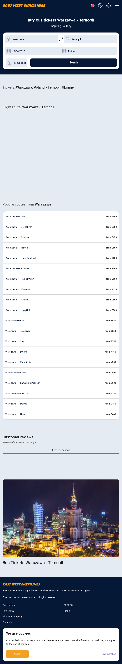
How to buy (8, 610)
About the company (12, 616)
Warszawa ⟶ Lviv (15, 216)
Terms (67, 610)
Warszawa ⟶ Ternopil (17, 247)
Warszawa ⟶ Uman (15, 414)
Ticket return (9, 605)
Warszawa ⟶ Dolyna (16, 403)
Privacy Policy (108, 654)
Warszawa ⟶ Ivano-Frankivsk (21, 258)
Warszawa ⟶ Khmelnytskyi (20, 279)
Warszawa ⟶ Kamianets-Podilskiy (22, 383)
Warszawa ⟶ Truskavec (17, 331)
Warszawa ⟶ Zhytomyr (18, 289)
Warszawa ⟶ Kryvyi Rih (18, 310)
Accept (17, 654)
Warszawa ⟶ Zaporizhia (18, 362)
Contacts (7, 622)
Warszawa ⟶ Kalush (17, 299)
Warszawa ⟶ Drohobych (19, 227)
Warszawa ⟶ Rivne (15, 372)
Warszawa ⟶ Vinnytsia (18, 268)
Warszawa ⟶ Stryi (15, 341)
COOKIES (68, 605)
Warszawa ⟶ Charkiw (16, 393)
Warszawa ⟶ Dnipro (16, 351)
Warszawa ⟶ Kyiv (14, 320)
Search (74, 62)
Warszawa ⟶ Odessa (17, 237)
